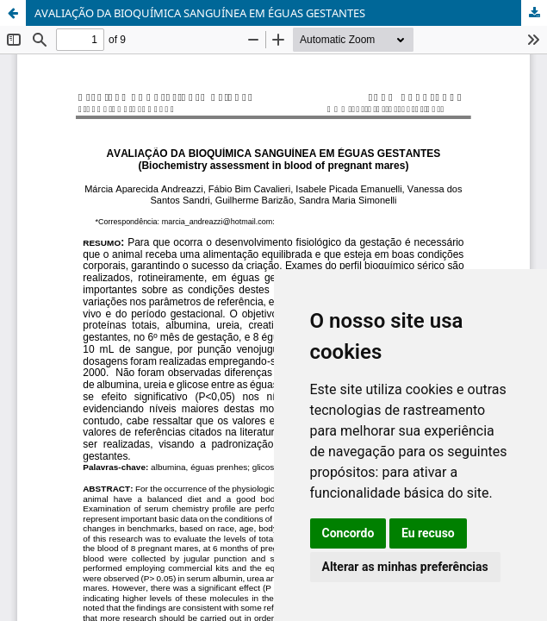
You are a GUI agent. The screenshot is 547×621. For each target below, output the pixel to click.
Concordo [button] (348, 533)
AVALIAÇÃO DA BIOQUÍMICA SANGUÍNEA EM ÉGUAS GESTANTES (199, 13)
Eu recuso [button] (428, 533)
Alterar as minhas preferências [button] (405, 567)
